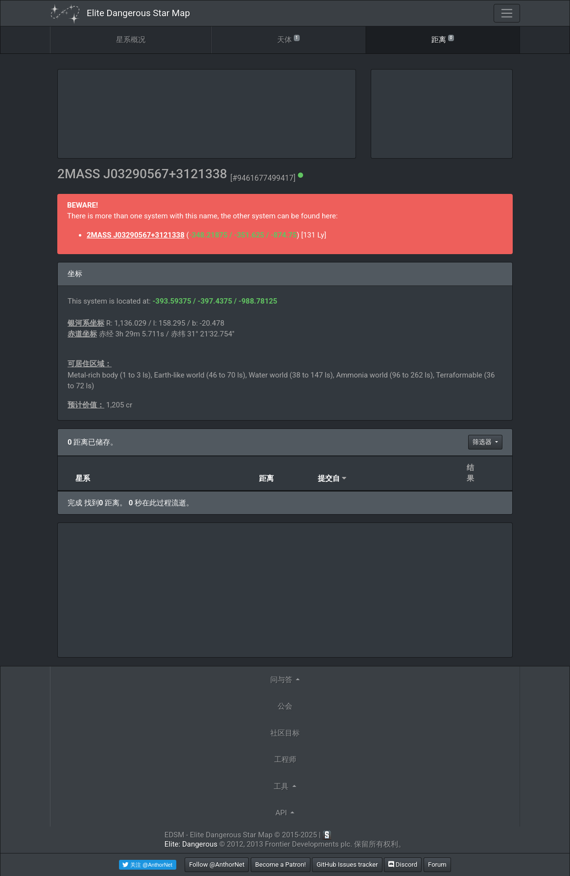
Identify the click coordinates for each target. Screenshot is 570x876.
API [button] (282, 812)
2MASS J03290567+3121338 (136, 235)
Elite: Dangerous (191, 844)
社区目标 (285, 733)
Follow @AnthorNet (216, 864)
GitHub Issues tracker (347, 864)
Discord (402, 864)
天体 (288, 39)
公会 (285, 706)
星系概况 (130, 39)
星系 (82, 478)
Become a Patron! (280, 864)
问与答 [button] (282, 679)
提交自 (329, 478)
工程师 (285, 759)
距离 (442, 39)
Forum (437, 864)
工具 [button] (282, 786)
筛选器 (483, 442)
